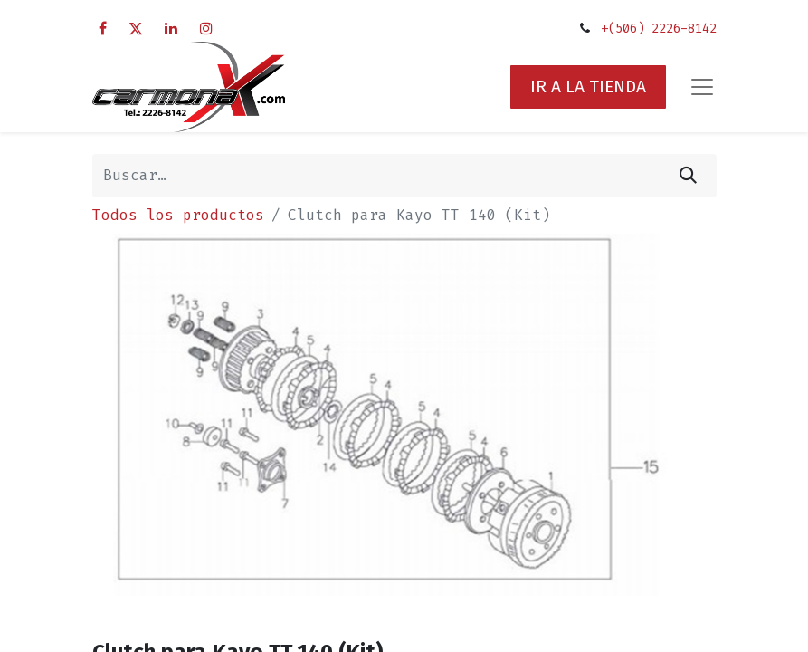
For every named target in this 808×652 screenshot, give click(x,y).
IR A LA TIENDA (588, 86)
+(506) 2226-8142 (659, 28)
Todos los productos (178, 215)
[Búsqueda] (688, 175)
